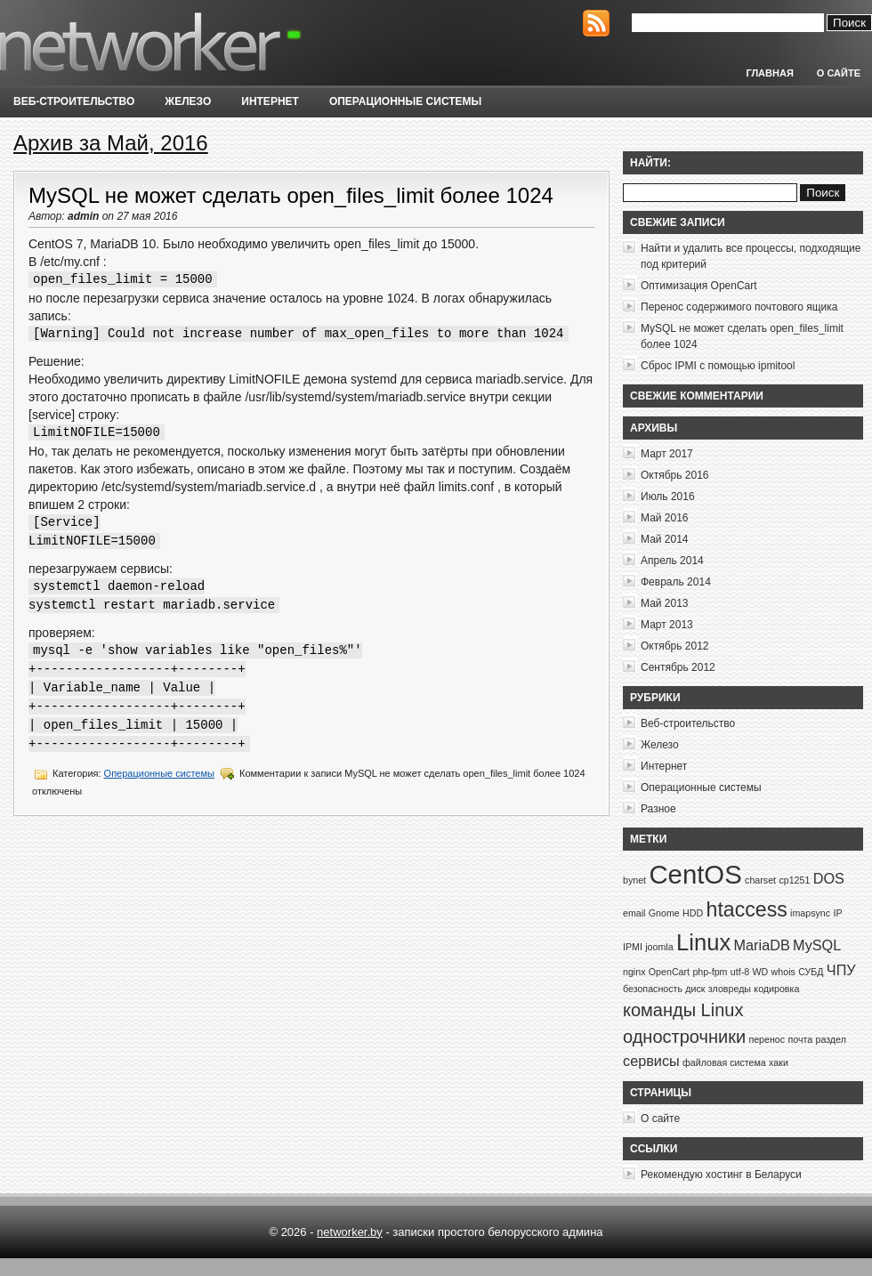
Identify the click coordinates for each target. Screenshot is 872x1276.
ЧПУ (841, 970)
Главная (769, 73)
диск (695, 988)
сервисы (651, 1061)
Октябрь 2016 (675, 475)
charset (760, 880)
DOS (828, 878)
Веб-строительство (73, 101)
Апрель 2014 (672, 560)
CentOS (695, 874)
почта (799, 1039)
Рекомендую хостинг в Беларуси (721, 1174)
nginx (634, 971)
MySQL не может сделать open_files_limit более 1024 (290, 195)
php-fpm (709, 971)
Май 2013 (665, 603)
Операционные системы (405, 101)
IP (837, 913)
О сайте (838, 73)
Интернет (270, 101)
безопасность (652, 988)
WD (760, 971)
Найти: (650, 163)
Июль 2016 (668, 496)
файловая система (724, 1062)
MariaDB (762, 945)
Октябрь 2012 (675, 646)
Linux (703, 942)
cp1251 (794, 880)
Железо (188, 101)
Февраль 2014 (676, 582)
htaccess (746, 909)
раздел (830, 1039)
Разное (658, 809)
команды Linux (683, 1010)
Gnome (664, 913)
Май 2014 (665, 539)
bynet (634, 880)
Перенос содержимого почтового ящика (739, 307)
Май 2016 (665, 518)
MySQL (817, 945)
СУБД (810, 971)
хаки (778, 1062)
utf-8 (740, 971)
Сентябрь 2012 (678, 667)
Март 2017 (667, 454)
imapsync (810, 913)
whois (783, 971)
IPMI (632, 946)
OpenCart (669, 971)
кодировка (776, 988)
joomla (659, 946)
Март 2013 (667, 624)
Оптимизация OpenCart (699, 285)
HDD (692, 913)
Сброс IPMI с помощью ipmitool (718, 365)
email (634, 913)
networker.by (350, 1232)
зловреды (729, 988)
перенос (766, 1039)
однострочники (684, 1036)
